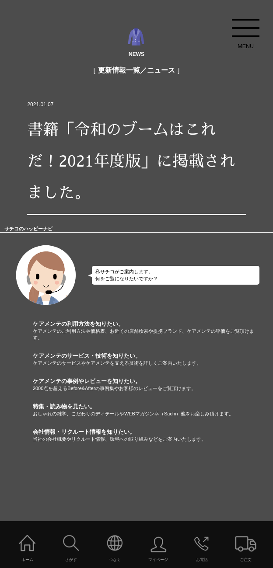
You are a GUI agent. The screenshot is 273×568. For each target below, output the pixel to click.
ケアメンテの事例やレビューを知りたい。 (153, 385)
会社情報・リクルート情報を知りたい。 (153, 436)
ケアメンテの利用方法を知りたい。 (153, 331)
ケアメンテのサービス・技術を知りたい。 (153, 359)
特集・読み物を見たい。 (153, 410)
